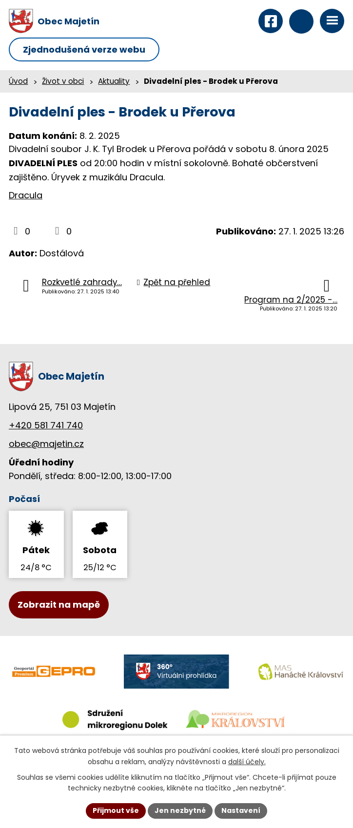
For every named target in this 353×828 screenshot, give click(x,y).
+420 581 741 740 (46, 425)
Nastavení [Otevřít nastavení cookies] (240, 810)
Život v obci (63, 81)
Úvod (18, 81)
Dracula (25, 195)
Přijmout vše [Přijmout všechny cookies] (116, 810)
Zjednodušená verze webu (84, 49)
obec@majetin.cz (46, 444)
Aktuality (114, 81)
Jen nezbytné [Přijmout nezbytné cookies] (180, 810)
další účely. (247, 762)
